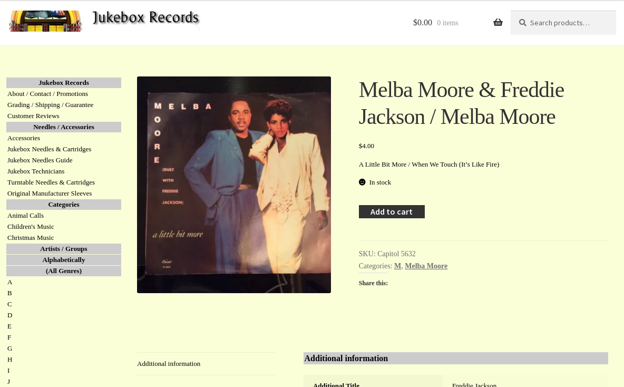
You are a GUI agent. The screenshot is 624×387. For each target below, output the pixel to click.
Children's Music (30, 226)
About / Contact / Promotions (47, 94)
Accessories (23, 138)
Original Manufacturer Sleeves (49, 193)
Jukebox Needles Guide (39, 160)
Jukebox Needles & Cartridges (49, 149)
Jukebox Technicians (35, 171)
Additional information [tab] (168, 363)
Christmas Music (30, 237)
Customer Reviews (33, 116)
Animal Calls (25, 215)
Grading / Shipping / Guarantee (50, 105)
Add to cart (391, 211)
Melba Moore (426, 266)
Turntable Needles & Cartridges (51, 182)
